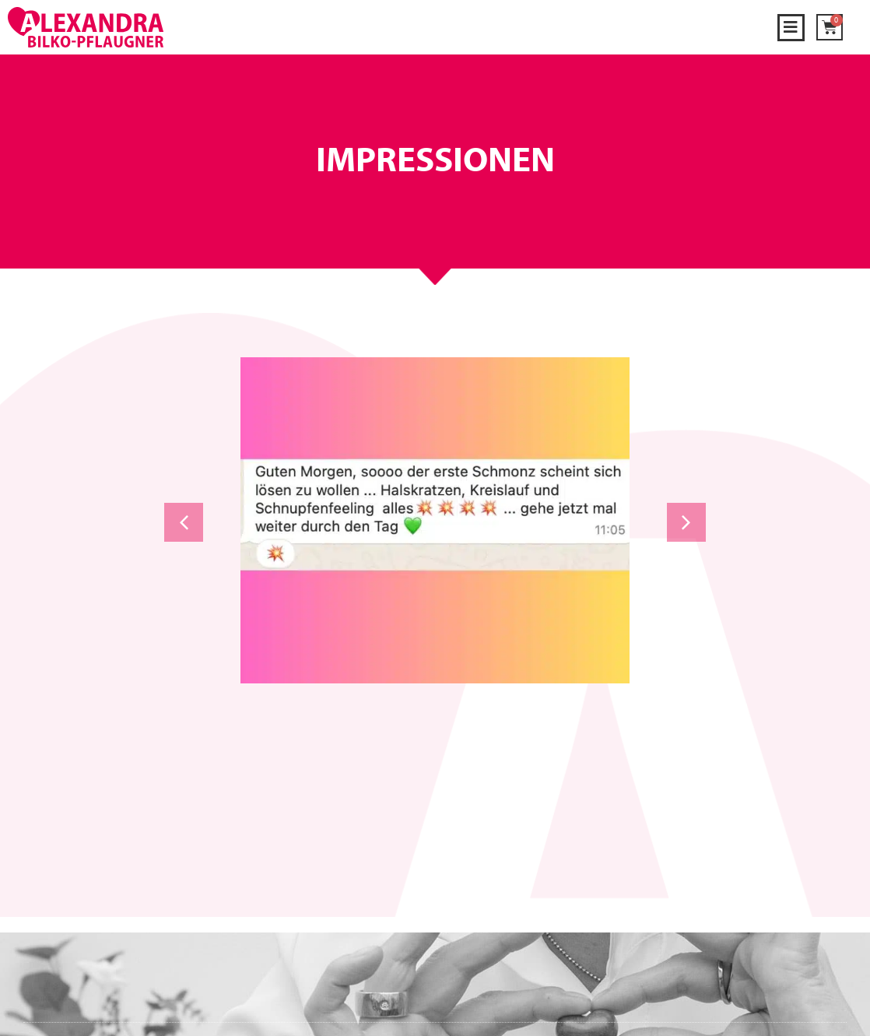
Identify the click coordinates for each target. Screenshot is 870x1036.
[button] (791, 27)
